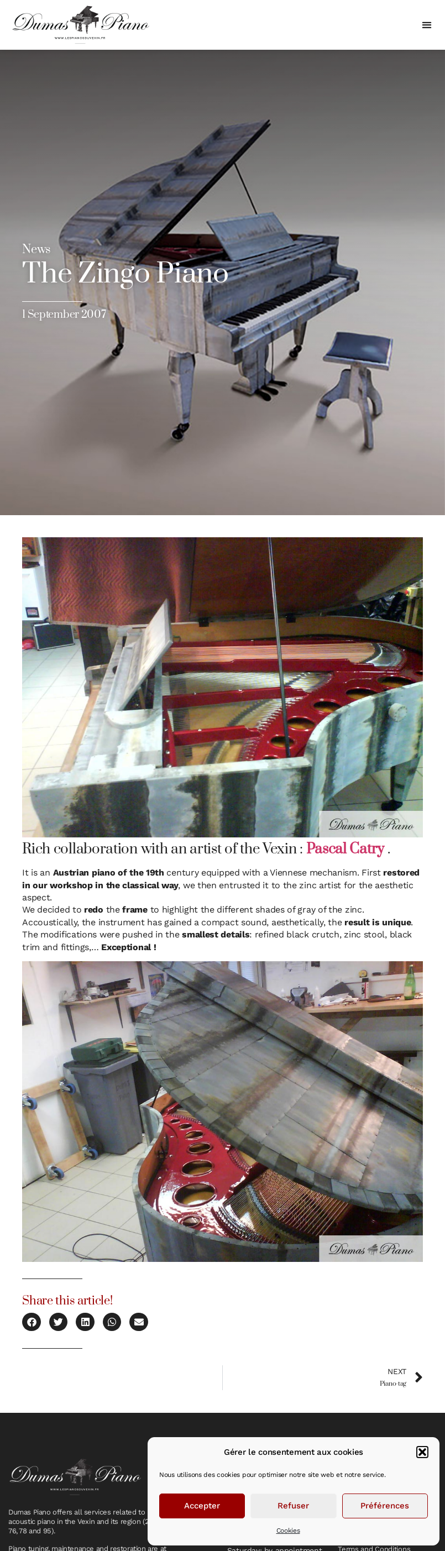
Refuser (293, 1506)
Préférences (384, 1506)
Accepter (202, 1506)
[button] (422, 1452)
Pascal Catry (345, 849)
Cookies (288, 1530)
